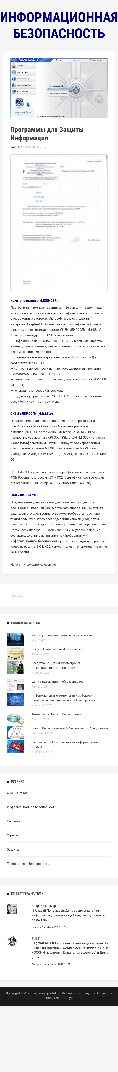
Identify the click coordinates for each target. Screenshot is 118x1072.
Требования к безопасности (28, 863)
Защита (16, 146)
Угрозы (12, 835)
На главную (64, 998)
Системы (13, 821)
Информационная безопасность (31, 807)
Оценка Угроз (17, 793)
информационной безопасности (34, 541)
